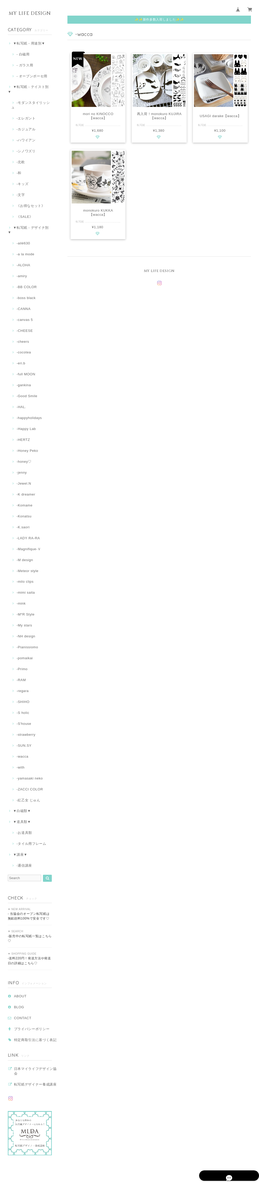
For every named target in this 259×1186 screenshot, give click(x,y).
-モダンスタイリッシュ (30, 105)
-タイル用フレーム (31, 844)
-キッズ (22, 184)
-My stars (24, 625)
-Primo (22, 669)
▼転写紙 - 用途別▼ (29, 43)
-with (20, 767)
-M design (24, 560)
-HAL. (21, 407)
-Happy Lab (26, 429)
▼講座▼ (20, 855)
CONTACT (22, 1018)
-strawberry (25, 735)
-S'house (23, 724)
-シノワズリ (25, 151)
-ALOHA (23, 265)
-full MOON (25, 374)
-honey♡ (23, 462)
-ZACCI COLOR (29, 789)
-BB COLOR (26, 287)
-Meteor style (27, 571)
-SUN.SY (23, 745)
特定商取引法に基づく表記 (35, 1040)
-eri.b (20, 363)
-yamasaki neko (29, 778)
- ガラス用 (24, 65)
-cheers (22, 342)
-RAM (21, 680)
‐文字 (20, 195)
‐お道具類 (24, 833)
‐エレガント (25, 118)
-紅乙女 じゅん (28, 800)
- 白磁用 (22, 54)
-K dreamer (25, 494)
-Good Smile (26, 396)
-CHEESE (24, 331)
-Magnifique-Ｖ (28, 549)
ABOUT (20, 996)
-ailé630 (23, 243)
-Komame (24, 505)
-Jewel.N (23, 483)
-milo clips (25, 582)
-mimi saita (25, 592)
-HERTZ (23, 440)
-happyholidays (29, 418)
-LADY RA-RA (28, 538)
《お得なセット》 (30, 206)
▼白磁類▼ (22, 811)
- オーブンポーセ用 (31, 76)
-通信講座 (24, 865)
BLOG (19, 1007)
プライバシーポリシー (32, 1029)
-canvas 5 (24, 320)
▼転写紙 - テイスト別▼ (28, 89)
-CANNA (23, 309)
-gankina (23, 385)
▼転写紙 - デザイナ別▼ (28, 230)
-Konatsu (23, 516)
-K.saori (22, 527)
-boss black (26, 298)
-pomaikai (24, 658)
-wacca (22, 756)
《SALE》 (24, 217)
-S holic (22, 713)
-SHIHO (22, 702)
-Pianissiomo (27, 647)
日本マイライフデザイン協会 (35, 1071)
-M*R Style (25, 614)
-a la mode (25, 254)
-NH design (25, 636)
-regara (22, 691)
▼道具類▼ (22, 822)
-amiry (21, 276)
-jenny (21, 472)
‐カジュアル (25, 129)
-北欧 (20, 162)
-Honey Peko (27, 451)
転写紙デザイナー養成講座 (35, 1084)
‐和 (18, 173)
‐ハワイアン (25, 140)
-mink (21, 603)
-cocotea (23, 352)
